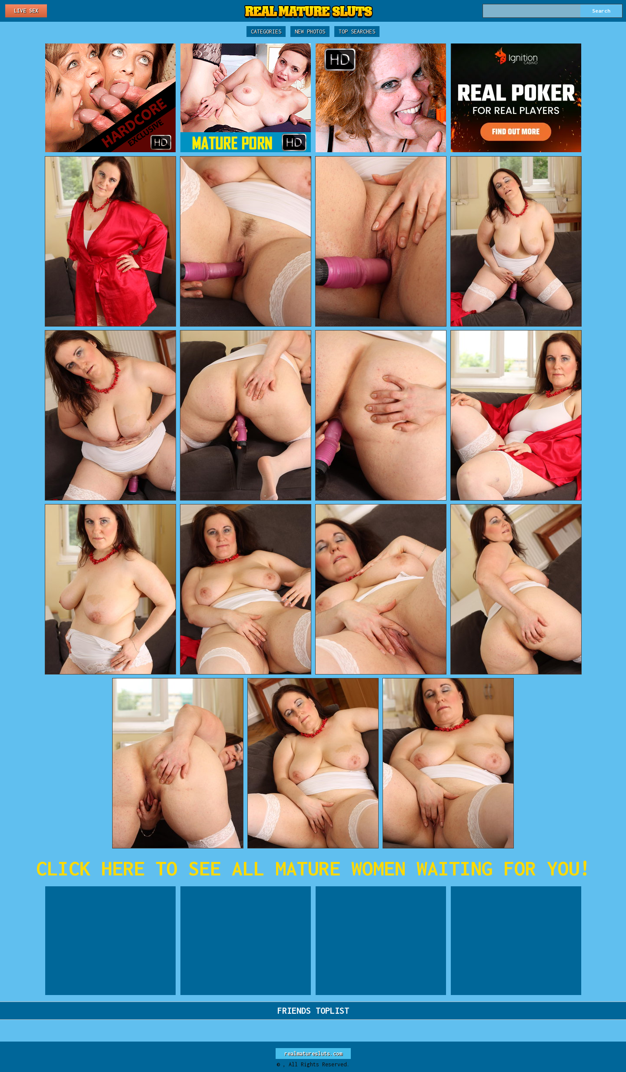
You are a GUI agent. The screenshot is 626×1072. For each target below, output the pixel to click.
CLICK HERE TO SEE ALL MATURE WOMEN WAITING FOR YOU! (313, 868)
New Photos (310, 31)
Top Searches (357, 31)
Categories (266, 31)
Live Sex (26, 10)
